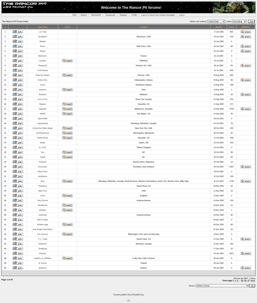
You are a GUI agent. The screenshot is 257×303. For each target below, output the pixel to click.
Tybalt (42, 157)
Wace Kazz (42, 171)
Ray (42, 181)
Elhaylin (42, 210)
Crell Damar (42, 70)
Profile (134, 15)
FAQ (74, 15)
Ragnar (42, 104)
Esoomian (42, 167)
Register (123, 15)
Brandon (42, 94)
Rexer (42, 46)
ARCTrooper (42, 220)
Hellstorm (42, 244)
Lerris (42, 196)
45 (242, 280)
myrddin (42, 61)
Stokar (43, 51)
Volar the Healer (43, 75)
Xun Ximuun (42, 234)
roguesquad (42, 123)
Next (253, 280)
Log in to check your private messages (158, 15)
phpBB (123, 295)
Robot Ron (42, 80)
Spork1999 (42, 118)
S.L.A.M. (42, 147)
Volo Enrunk (42, 200)
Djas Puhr (42, 191)
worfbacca (42, 176)
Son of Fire (42, 99)
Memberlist (96, 15)
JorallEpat (42, 249)
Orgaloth (42, 109)
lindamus (43, 268)
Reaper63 (42, 65)
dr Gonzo (43, 263)
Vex (42, 152)
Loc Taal (42, 32)
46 (245, 280)
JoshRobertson (42, 133)
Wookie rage (42, 224)
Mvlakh (42, 41)
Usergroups (110, 15)
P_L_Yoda (42, 239)
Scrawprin (42, 37)
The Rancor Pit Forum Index (15, 21)
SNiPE (42, 114)
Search (84, 15)
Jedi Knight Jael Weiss (42, 229)
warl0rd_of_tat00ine (42, 258)
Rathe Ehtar (42, 138)
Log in (182, 15)
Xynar (42, 85)
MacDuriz (42, 56)
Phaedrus (42, 186)
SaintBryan (42, 205)
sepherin (42, 90)
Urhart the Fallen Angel (42, 128)
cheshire (42, 253)
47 (249, 280)
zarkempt (43, 215)
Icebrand (42, 162)
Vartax (42, 143)
